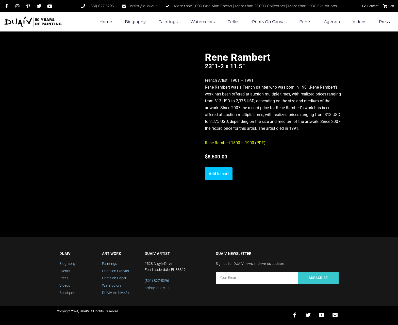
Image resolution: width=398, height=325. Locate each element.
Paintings (168, 21)
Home (106, 21)
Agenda (332, 21)
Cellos (233, 21)
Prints (305, 21)
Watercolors (202, 21)
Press (384, 21)
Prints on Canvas (269, 21)
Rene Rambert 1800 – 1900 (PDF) (235, 143)
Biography (135, 21)
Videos (359, 21)
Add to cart (219, 174)
